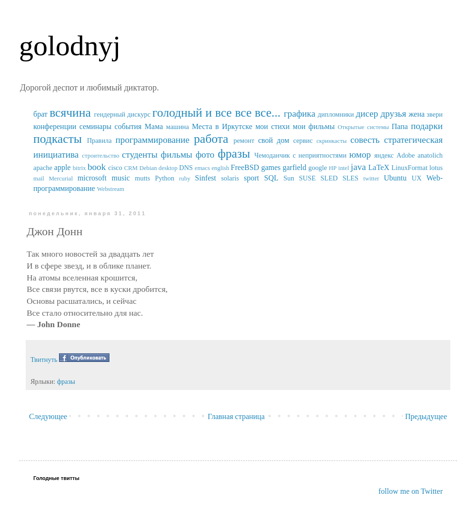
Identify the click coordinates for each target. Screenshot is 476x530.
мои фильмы (314, 126)
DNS (186, 167)
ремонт (243, 140)
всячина (70, 113)
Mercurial (60, 178)
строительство (100, 155)
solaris (230, 178)
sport (251, 178)
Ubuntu (395, 178)
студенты (140, 155)
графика (299, 114)
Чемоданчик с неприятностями (300, 155)
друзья (393, 114)
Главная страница (236, 416)
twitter (371, 178)
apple (62, 167)
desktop (168, 168)
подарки (427, 126)
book (97, 167)
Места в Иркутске (222, 126)
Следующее (48, 416)
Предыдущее (426, 416)
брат (40, 114)
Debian (148, 168)
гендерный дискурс (122, 114)
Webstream (110, 189)
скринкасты (332, 141)
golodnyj (69, 45)
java (358, 167)
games (271, 167)
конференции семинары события (87, 126)
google (317, 167)
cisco (115, 167)
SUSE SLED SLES (328, 178)
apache (42, 167)
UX (417, 178)
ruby (184, 178)
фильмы (176, 155)
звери (434, 114)
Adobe (406, 155)
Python (164, 178)
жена (416, 114)
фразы (234, 153)
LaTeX (378, 167)
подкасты (57, 139)
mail (38, 178)
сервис (303, 140)
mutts (142, 178)
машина (177, 126)
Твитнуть (44, 359)
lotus (436, 167)
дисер (367, 114)
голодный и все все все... (216, 113)
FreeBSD (245, 167)
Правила (99, 140)
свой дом (273, 140)
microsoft (92, 178)
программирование (153, 140)
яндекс (384, 155)
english (220, 168)
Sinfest (205, 178)
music (121, 178)
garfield (295, 167)
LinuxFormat (409, 167)
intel (343, 168)
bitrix (79, 168)
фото (205, 155)
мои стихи (272, 126)
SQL (271, 178)
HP (333, 168)
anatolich (430, 155)
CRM (131, 168)
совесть (365, 140)
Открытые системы (363, 127)
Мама (154, 126)
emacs (202, 168)
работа (211, 139)
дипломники (336, 114)
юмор (360, 155)
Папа (400, 126)
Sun (289, 178)
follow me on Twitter (410, 491)
